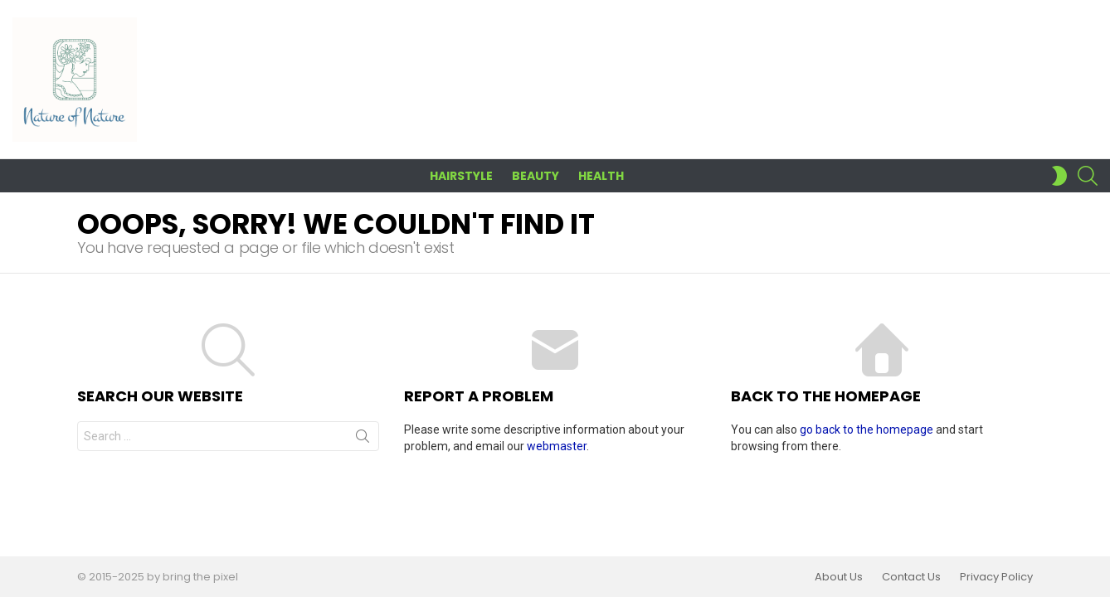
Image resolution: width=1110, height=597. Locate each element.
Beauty (535, 175)
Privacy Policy (996, 577)
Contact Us (911, 577)
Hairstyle (461, 175)
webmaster (557, 446)
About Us (839, 577)
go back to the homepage (866, 429)
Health (601, 175)
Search (362, 439)
